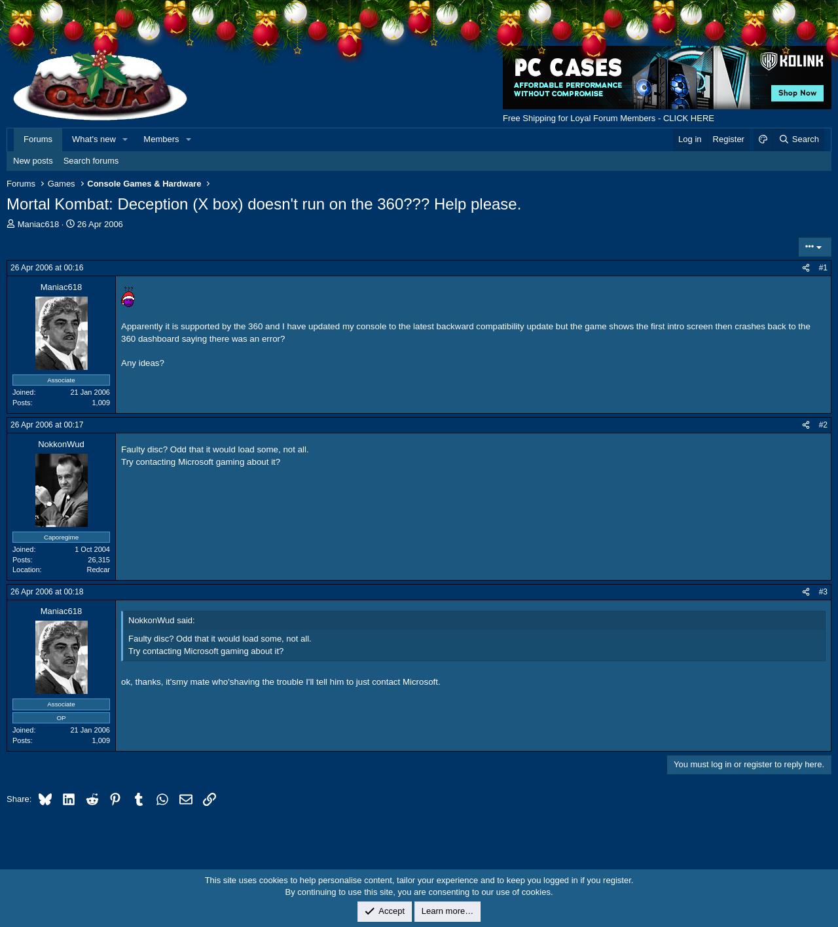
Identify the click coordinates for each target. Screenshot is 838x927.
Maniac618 (39, 224)
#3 (823, 591)
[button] (125, 139)
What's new (94, 139)
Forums (38, 139)
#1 (823, 267)
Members (161, 139)
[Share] (805, 268)
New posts (33, 161)
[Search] (798, 139)
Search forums (91, 161)
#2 (823, 424)
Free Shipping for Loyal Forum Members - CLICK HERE (608, 118)
